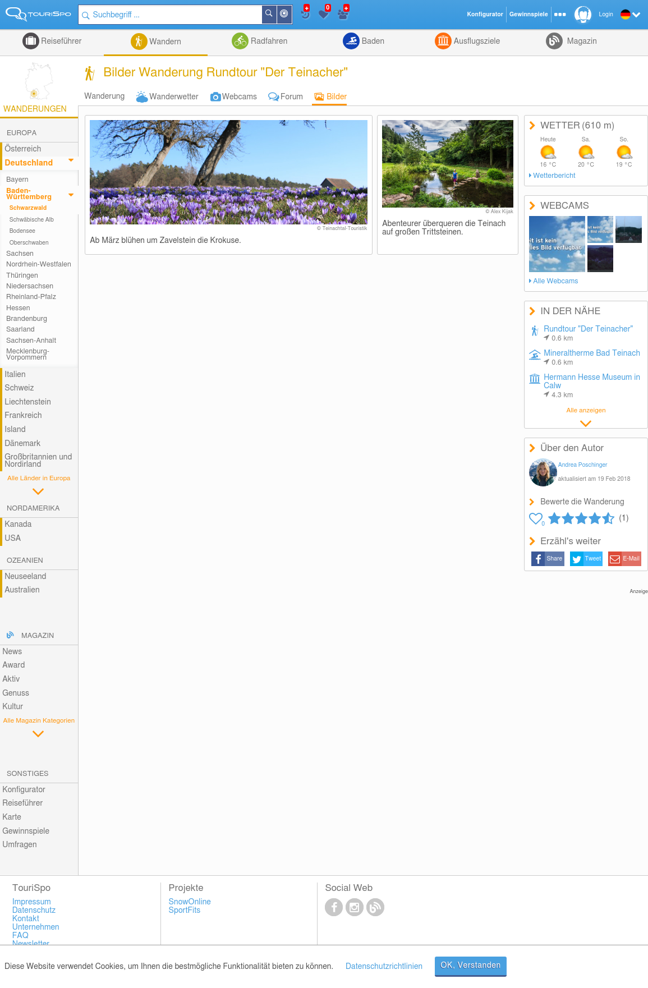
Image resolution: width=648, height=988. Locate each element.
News (12, 652)
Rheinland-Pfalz (31, 297)
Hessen (18, 308)
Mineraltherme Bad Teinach (592, 358)
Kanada (17, 525)
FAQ (20, 936)
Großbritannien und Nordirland (38, 460)
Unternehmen (35, 927)
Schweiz (19, 388)
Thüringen (22, 275)
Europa (21, 133)
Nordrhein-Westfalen (38, 264)
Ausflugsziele (476, 41)
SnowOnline (190, 902)
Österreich (22, 149)
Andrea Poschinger (583, 465)
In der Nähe (291, 15)
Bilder (337, 97)
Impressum (31, 902)
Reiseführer (60, 41)
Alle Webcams (555, 281)
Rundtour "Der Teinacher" (588, 333)
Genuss (15, 693)
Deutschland (28, 163)
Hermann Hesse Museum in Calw (592, 386)
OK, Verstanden (470, 965)
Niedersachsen (29, 286)
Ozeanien (25, 560)
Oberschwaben (29, 243)
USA (12, 539)
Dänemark (22, 444)
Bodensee (22, 231)
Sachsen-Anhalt (31, 340)
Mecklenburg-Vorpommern (27, 354)
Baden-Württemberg (29, 194)
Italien (14, 375)
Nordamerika (33, 508)
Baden (372, 41)
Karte (11, 817)
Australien (21, 590)
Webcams (239, 97)
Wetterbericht (554, 176)
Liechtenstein (27, 402)
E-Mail (631, 559)
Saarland (20, 329)
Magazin (581, 41)
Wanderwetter (173, 97)
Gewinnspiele (25, 831)
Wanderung (104, 96)
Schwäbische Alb (32, 220)
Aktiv (11, 679)
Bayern (17, 179)
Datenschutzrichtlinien (384, 967)
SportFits (185, 911)
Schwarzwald (28, 208)
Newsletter (31, 944)
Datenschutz (34, 911)
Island (15, 430)
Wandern (164, 42)
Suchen (276, 15)
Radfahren (268, 41)
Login (606, 14)
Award (13, 665)
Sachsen (20, 254)
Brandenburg (26, 319)
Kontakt (25, 919)
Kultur (12, 707)
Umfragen (19, 845)
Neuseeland (25, 577)
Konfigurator (23, 790)
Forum (292, 97)
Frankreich (23, 416)
